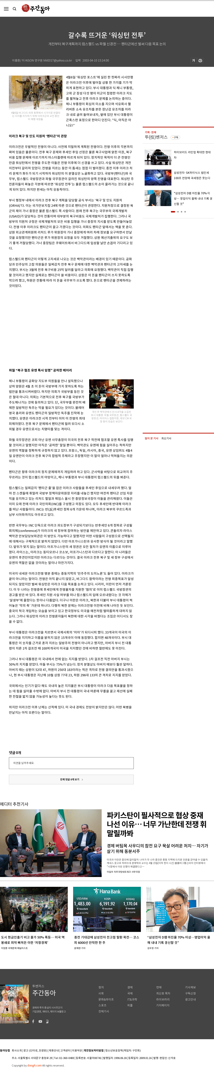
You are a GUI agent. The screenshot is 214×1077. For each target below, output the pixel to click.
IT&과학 (132, 999)
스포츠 (102, 1005)
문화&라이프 (106, 999)
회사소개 (17, 1050)
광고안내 (190, 999)
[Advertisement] (33, 327)
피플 (130, 1005)
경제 (130, 987)
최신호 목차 (163, 993)
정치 (101, 987)
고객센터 (65, 1050)
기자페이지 (163, 1005)
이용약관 (77, 1050)
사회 (101, 993)
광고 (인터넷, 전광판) (35, 1050)
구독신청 (190, 993)
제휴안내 (54, 1050)
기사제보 (190, 987)
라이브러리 (163, 999)
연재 (159, 987)
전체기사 (103, 1011)
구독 (176, 137)
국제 (130, 993)
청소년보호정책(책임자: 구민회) (123, 1050)
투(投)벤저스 (156, 137)
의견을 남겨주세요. (23, 763)
